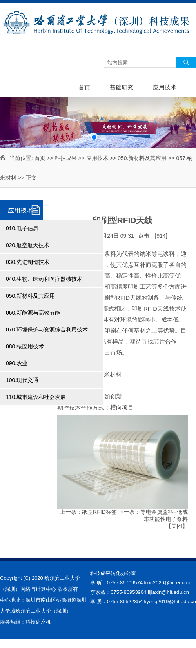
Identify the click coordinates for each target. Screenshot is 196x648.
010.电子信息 (22, 228)
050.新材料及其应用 (142, 158)
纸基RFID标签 (99, 512)
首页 (84, 87)
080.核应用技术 (25, 346)
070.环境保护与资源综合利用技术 (47, 329)
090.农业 (16, 363)
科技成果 (66, 158)
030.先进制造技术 (27, 262)
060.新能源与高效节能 (33, 312)
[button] (94, 137)
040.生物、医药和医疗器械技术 (44, 279)
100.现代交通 (22, 380)
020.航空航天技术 (27, 245)
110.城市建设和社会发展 (36, 397)
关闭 (176, 526)
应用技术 (164, 87)
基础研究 (121, 87)
